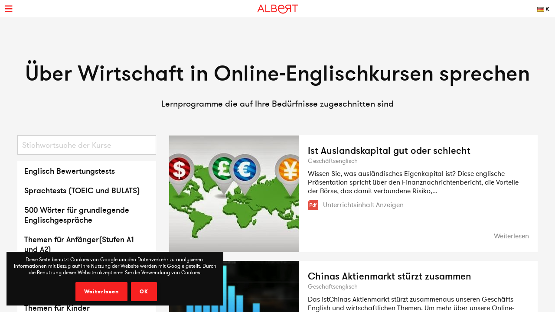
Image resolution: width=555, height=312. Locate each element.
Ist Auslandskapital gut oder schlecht (389, 150)
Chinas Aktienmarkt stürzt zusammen (389, 276)
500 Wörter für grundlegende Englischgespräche (76, 215)
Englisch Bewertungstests (69, 171)
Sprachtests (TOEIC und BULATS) (82, 190)
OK (144, 291)
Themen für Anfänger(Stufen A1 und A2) (79, 244)
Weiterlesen (101, 291)
